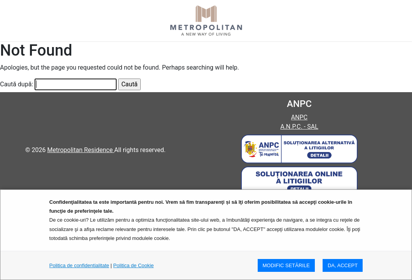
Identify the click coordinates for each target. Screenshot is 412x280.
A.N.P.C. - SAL (299, 126)
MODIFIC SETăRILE (286, 265)
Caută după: (16, 84)
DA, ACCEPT (343, 265)
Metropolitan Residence (80, 150)
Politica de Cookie (133, 265)
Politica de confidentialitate (79, 265)
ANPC (299, 117)
